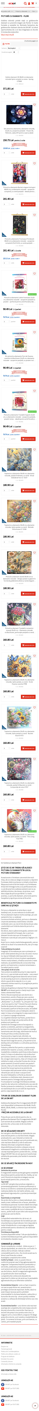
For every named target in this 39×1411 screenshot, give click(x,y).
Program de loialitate (7, 1356)
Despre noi (4, 1346)
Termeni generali (6, 1349)
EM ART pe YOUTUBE (10, 1388)
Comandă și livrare (7, 1361)
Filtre (6, 44)
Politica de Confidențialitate (10, 1351)
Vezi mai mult (7, 34)
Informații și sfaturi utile (8, 1374)
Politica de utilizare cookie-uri (10, 1354)
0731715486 (31, 7)
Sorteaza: (4, 48)
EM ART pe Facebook (10, 1384)
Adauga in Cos (28, 94)
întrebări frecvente (7, 1359)
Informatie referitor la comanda (11, 1364)
